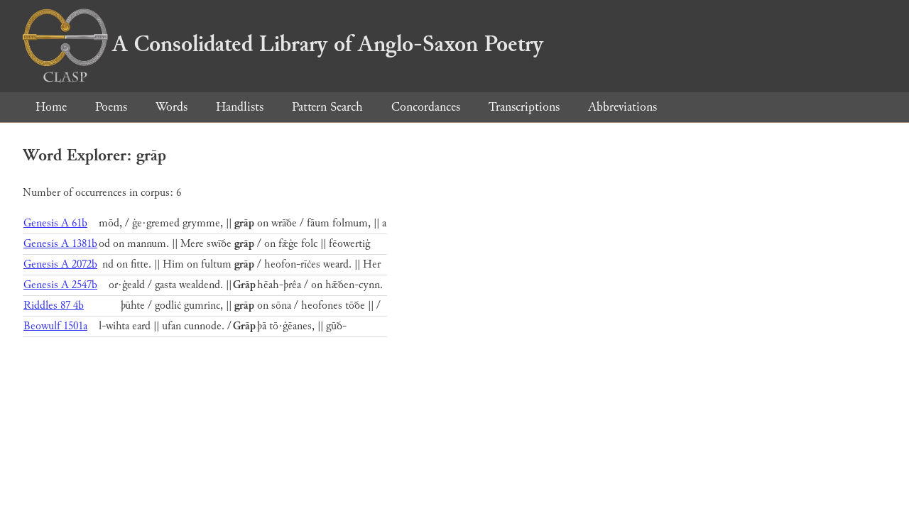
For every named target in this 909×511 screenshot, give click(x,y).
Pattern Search (327, 107)
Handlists (239, 107)
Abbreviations (622, 107)
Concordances (425, 107)
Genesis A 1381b (60, 244)
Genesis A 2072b (60, 264)
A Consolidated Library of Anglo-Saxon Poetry (283, 44)
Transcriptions (524, 107)
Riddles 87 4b (53, 305)
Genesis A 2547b (60, 285)
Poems (111, 107)
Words (171, 107)
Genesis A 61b (55, 223)
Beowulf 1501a (55, 326)
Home (51, 107)
